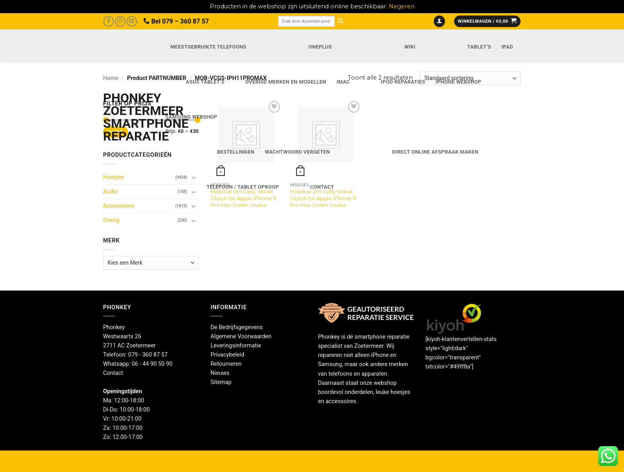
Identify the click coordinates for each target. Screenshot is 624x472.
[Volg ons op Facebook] (108, 21)
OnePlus (320, 47)
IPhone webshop (459, 82)
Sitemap (221, 382)
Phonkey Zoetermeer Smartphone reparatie (125, 117)
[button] (439, 21)
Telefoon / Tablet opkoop (243, 187)
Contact (322, 187)
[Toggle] (194, 206)
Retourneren (226, 364)
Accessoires (118, 206)
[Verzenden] (340, 21)
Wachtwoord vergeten (297, 152)
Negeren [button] (402, 6)
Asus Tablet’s (205, 82)
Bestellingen (235, 152)
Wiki (409, 47)
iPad (507, 47)
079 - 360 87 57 (148, 354)
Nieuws (220, 373)
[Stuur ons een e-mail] (132, 21)
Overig (111, 220)
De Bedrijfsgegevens (237, 327)
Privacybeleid (227, 354)
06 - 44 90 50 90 (152, 364)
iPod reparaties (403, 82)
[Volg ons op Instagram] (120, 21)
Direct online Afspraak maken (435, 152)
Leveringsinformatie (236, 345)
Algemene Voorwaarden (241, 336)
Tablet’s (479, 47)
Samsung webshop (191, 117)
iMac (343, 82)
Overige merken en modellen (285, 82)
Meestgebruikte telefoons (208, 47)
